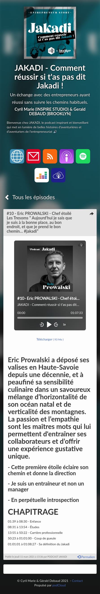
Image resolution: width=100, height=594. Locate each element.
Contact (77, 581)
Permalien (86, 557)
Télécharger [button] (50, 339)
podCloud (59, 585)
